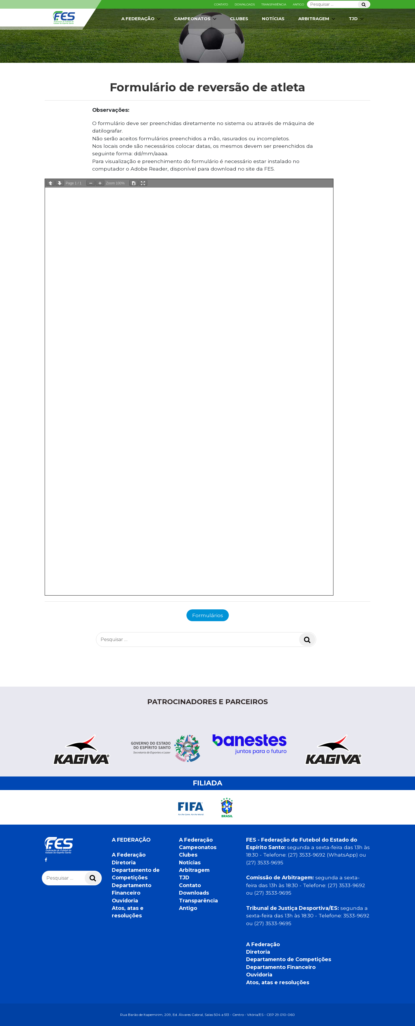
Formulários (207, 615)
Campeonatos (196, 19)
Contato (221, 4)
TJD (357, 19)
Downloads (245, 4)
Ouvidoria (125, 900)
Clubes (239, 18)
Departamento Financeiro (281, 967)
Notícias (273, 18)
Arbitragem (317, 19)
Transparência (273, 4)
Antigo (298, 4)
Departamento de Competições (288, 959)
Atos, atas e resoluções (277, 982)
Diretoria (124, 862)
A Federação (141, 19)
